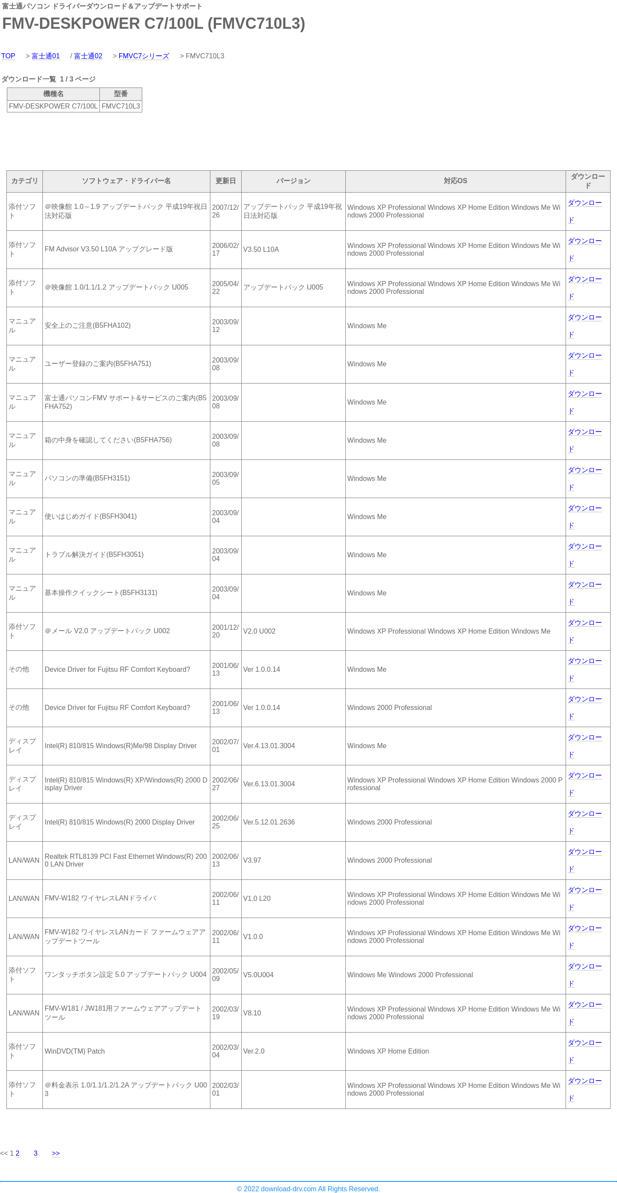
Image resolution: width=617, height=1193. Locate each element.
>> (56, 1153)
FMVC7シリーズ (144, 56)
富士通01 (46, 56)
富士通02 (88, 56)
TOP (8, 56)
